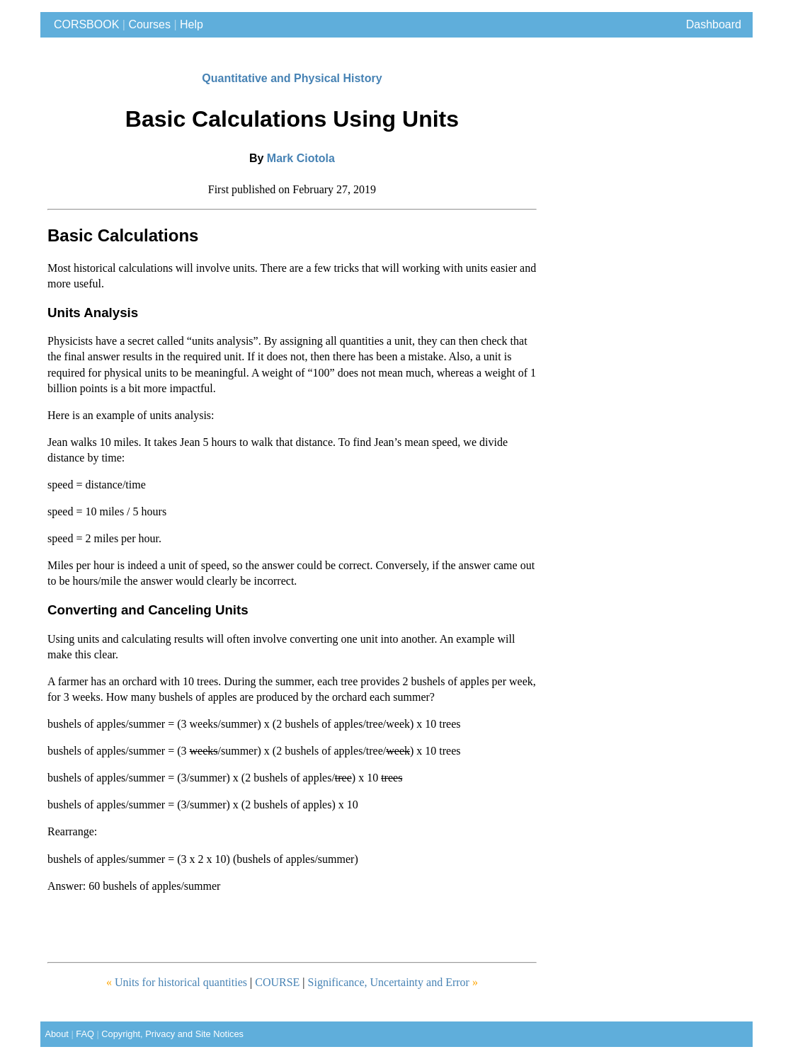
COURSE (278, 982)
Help (191, 24)
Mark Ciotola (301, 158)
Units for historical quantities (176, 982)
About (54, 1034)
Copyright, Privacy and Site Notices (172, 1034)
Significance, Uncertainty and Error (393, 982)
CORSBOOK (83, 24)
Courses (149, 24)
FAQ (85, 1034)
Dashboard (713, 24)
